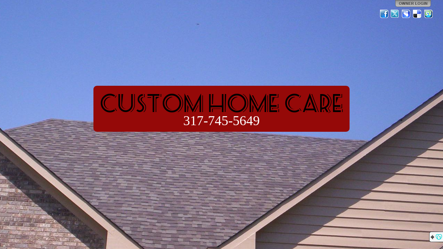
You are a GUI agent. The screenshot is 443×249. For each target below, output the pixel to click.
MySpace (406, 14)
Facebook (384, 14)
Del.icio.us (417, 14)
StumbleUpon (428, 14)
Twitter (395, 14)
